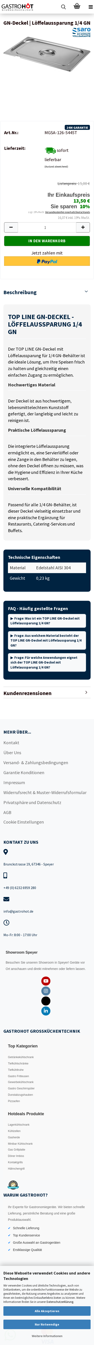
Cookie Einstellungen (23, 822)
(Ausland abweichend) (56, 166)
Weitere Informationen (47, 1336)
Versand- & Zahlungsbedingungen (35, 762)
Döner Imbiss (16, 1156)
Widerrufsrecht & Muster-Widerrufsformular (45, 792)
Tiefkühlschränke (18, 1063)
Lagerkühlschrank (19, 1124)
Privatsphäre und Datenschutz (32, 802)
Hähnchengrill (16, 1168)
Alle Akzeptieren (47, 1311)
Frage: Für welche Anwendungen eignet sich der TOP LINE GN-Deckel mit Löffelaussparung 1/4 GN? (43, 662)
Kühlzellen (14, 1131)
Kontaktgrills (15, 1162)
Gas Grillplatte (16, 1149)
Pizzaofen (14, 1101)
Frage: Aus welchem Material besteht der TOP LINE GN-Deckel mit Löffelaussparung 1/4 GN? (46, 640)
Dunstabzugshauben (20, 1094)
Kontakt (11, 742)
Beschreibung (20, 292)
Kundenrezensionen (27, 693)
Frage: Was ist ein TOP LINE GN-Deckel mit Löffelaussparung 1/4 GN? (45, 620)
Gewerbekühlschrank (21, 1082)
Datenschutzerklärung (60, 1302)
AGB (7, 812)
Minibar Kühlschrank (20, 1143)
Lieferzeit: (14, 148)
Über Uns (12, 752)
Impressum (14, 782)
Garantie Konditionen (23, 772)
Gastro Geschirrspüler (21, 1088)
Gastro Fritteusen (18, 1076)
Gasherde (14, 1137)
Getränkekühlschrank (21, 1057)
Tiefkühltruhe (16, 1069)
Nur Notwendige (47, 1324)
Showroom (47, 962)
